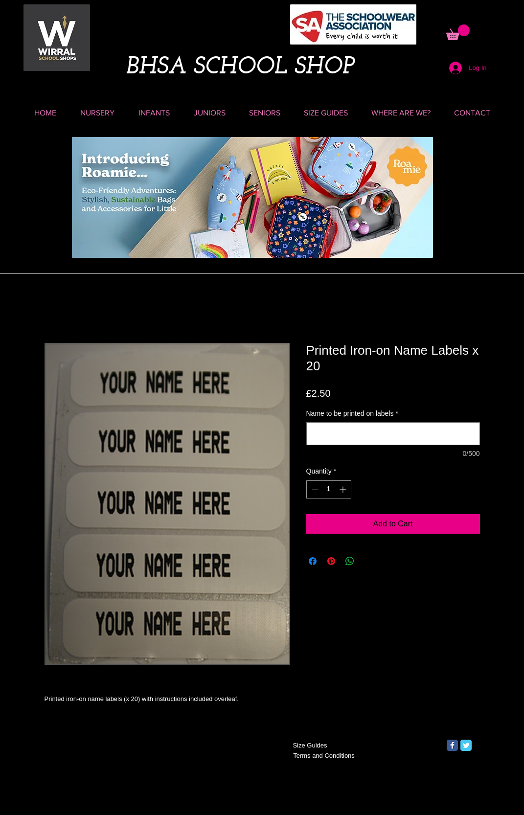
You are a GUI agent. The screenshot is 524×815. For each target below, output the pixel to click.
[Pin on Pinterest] (331, 561)
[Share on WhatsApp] (350, 561)
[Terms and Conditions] (324, 755)
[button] (458, 32)
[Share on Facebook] (313, 561)
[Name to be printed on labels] (393, 434)
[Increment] (344, 489)
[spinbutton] (329, 489)
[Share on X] (368, 561)
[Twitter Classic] (466, 745)
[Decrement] (314, 489)
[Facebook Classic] (452, 745)
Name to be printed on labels (352, 413)
